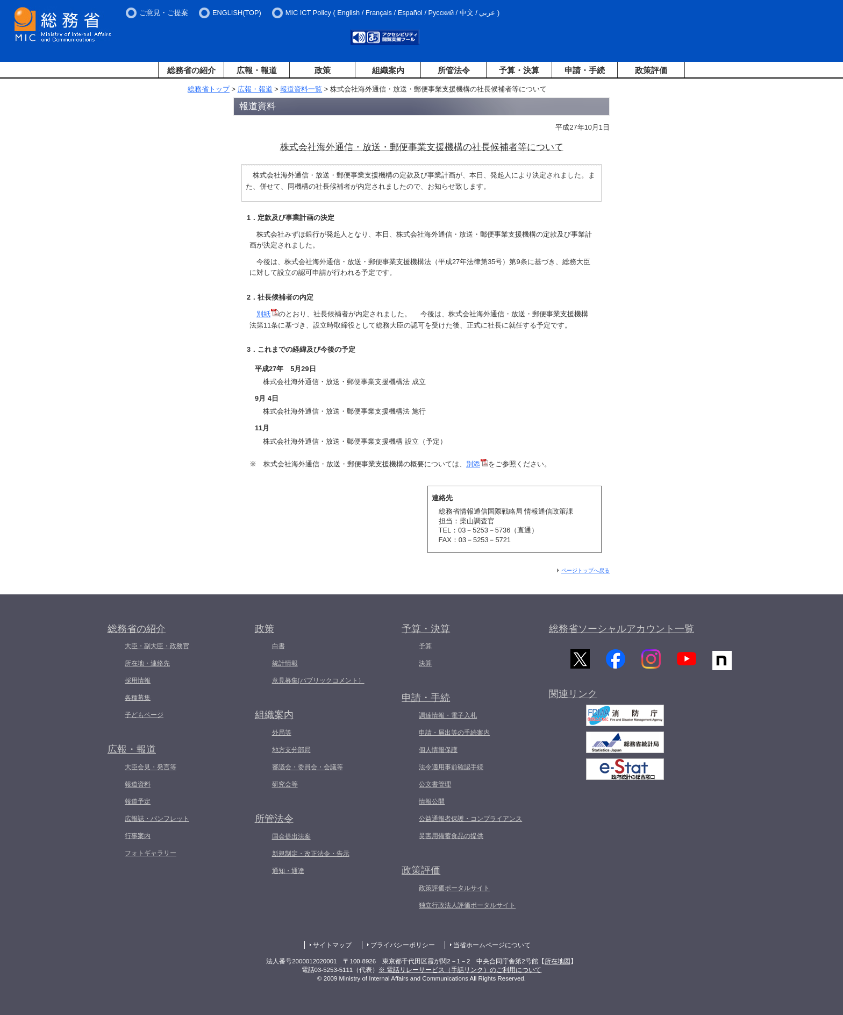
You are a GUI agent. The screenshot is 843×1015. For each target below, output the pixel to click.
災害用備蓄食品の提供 (451, 836)
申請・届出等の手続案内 (454, 732)
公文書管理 (435, 784)
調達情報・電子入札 (448, 715)
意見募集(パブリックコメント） (318, 680)
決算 (425, 663)
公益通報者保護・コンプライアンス (470, 818)
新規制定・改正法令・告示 (310, 853)
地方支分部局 (291, 750)
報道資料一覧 (301, 89)
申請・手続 (585, 70)
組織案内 (388, 70)
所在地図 (557, 961)
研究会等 (285, 784)
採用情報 (138, 680)
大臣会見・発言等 (150, 767)
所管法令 (454, 70)
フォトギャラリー (150, 853)
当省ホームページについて (492, 945)
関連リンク (573, 696)
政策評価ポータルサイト (454, 888)
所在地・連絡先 (147, 663)
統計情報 (285, 663)
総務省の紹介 (191, 70)
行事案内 (138, 836)
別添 (477, 464)
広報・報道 (257, 70)
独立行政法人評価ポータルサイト (467, 905)
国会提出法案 (291, 836)
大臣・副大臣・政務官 (157, 646)
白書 (278, 646)
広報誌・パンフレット (157, 818)
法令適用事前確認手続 (451, 767)
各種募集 (138, 697)
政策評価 (651, 70)
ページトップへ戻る (585, 570)
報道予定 (138, 801)
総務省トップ (209, 89)
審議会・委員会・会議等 (307, 767)
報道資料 (138, 784)
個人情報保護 (438, 750)
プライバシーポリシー (402, 945)
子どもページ (144, 715)
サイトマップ (332, 945)
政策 (323, 70)
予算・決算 (519, 70)
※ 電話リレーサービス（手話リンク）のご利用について (459, 970)
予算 (425, 646)
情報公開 (432, 801)
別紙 (267, 314)
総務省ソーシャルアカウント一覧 (621, 628)
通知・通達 (288, 871)
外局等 (281, 732)
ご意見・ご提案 (163, 13)
